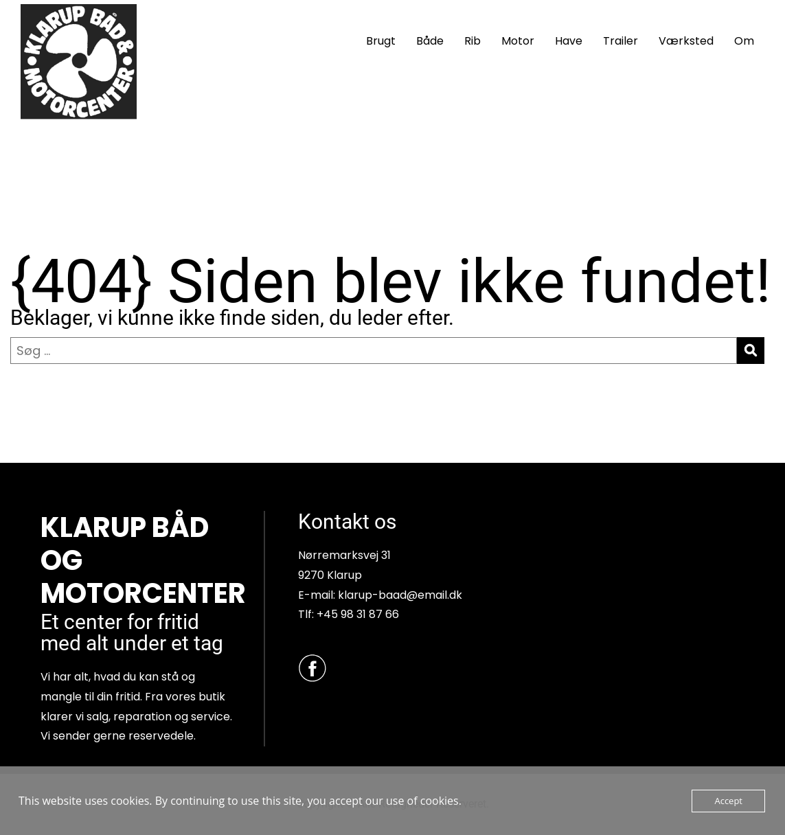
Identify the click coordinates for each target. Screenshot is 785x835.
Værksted (686, 41)
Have (568, 41)
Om (744, 41)
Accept (728, 800)
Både (430, 41)
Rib (472, 41)
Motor (517, 41)
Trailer (620, 41)
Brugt (381, 41)
